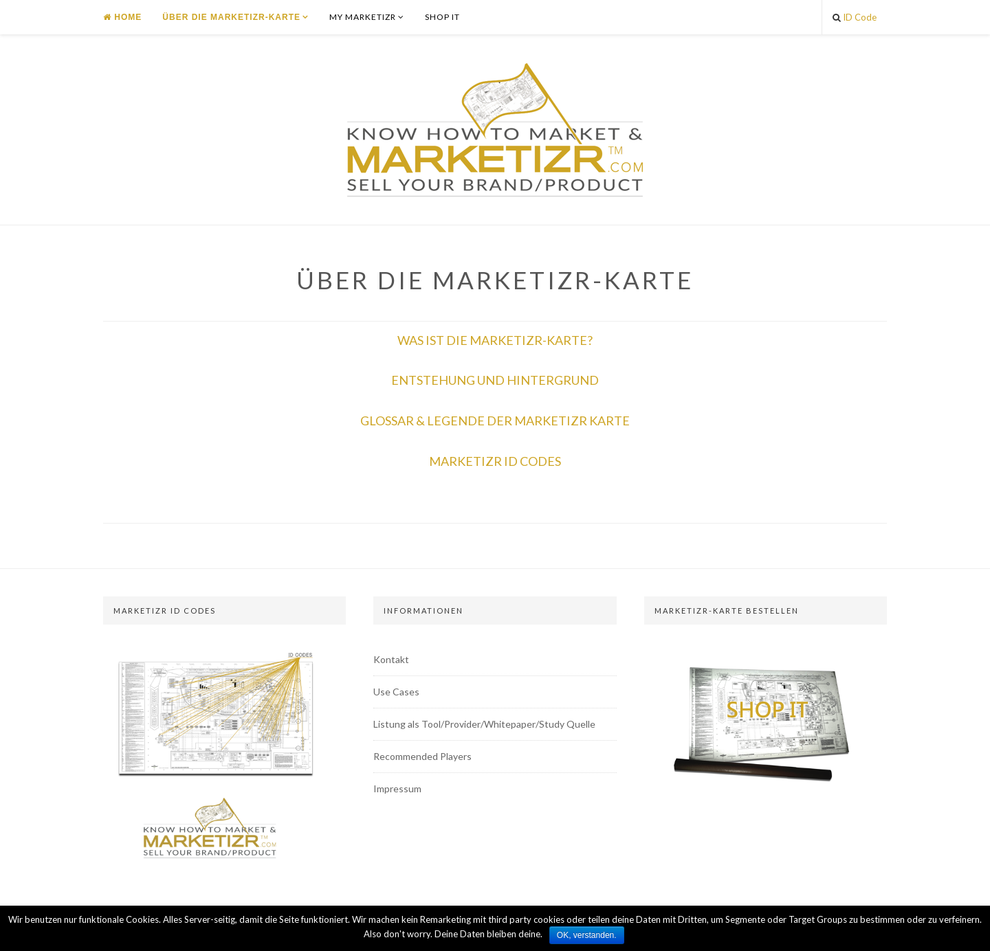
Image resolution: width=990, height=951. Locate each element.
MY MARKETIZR (362, 17)
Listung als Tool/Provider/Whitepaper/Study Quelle (484, 724)
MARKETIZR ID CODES (495, 461)
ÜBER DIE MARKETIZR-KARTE (231, 17)
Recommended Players (422, 756)
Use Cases (396, 691)
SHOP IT (442, 17)
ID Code (855, 17)
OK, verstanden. (587, 935)
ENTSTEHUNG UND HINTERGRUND (495, 380)
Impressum (397, 788)
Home (122, 17)
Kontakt (391, 659)
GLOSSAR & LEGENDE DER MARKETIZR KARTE (495, 420)
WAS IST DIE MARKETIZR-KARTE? (495, 340)
